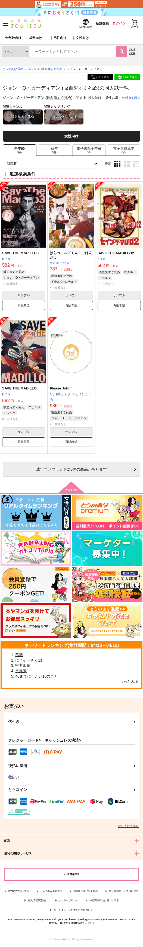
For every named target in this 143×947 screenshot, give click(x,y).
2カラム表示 (127, 165)
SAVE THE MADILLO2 (116, 255)
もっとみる (129, 683)
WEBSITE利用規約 (18, 892)
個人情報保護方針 (38, 902)
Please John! (61, 390)
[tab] (54, 151)
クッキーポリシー (68, 902)
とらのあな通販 (12, 70)
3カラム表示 (117, 165)
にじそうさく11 (28, 661)
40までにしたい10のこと (36, 677)
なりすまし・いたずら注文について (73, 911)
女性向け (82, 39)
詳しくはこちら (128, 827)
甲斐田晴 (22, 667)
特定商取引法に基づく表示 (104, 902)
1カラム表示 (136, 165)
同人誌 (32, 70)
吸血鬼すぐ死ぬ (81, 89)
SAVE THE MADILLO (19, 390)
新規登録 (98, 24)
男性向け (58, 39)
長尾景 (21, 672)
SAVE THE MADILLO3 (20, 254)
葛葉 (19, 656)
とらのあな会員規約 (51, 892)
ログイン (116, 24)
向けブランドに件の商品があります (71, 471)
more (91, 924)
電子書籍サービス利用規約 (123, 892)
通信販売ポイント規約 (85, 892)
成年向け (36, 39)
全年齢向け (13, 39)
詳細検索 (132, 53)
